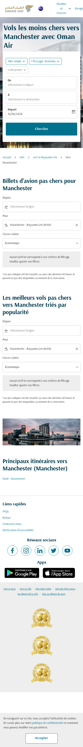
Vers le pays (10, 589)
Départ (12, 109)
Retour (7, 518)
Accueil (7, 157)
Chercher (41, 129)
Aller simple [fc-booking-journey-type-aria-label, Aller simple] (14, 61)
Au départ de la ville (28, 594)
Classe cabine (11, 234)
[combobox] (44, 207)
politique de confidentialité (47, 723)
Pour (5, 216)
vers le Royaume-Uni (45, 157)
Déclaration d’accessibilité (18, 530)
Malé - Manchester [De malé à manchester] (14, 478)
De (9, 80)
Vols (22, 157)
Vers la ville (25, 589)
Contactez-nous (12, 524)
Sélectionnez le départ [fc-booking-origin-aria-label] (21, 85)
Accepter (41, 738)
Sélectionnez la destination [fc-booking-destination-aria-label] (23, 99)
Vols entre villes (43, 589)
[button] (45, 61)
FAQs (6, 511)
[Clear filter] (76, 225)
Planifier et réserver (65, 8)
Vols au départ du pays (53, 594)
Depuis (7, 197)
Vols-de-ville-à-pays (65, 589)
